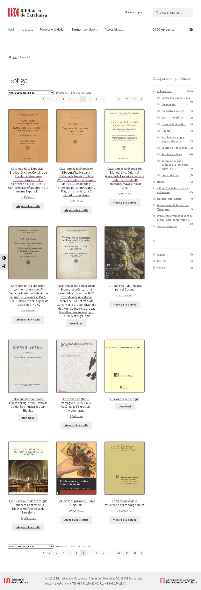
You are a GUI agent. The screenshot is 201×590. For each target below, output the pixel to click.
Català (161, 267)
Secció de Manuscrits (174, 147)
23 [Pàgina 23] (118, 99)
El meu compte (133, 12)
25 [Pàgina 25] (134, 99)
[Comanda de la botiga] (31, 92)
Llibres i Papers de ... (174, 124)
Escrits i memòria (172, 117)
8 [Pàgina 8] (96, 99)
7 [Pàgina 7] (90, 99)
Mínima (166, 131)
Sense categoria (167, 226)
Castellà (162, 261)
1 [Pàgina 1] (49, 99)
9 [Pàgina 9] (103, 99)
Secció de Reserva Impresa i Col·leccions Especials (175, 164)
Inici (11, 29)
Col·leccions (164, 91)
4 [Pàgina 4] (70, 99)
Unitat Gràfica (170, 175)
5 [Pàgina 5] (76, 99)
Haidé (160, 181)
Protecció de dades (52, 29)
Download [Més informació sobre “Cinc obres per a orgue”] (124, 406)
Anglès (161, 254)
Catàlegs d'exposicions (176, 98)
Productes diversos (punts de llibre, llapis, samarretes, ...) (175, 217)
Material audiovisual (169, 198)
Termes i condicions (85, 29)
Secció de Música (172, 154)
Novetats (27, 29)
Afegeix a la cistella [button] (28, 206)
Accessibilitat (114, 29)
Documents (169, 104)
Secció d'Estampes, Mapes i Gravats (173, 139)
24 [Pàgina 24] (127, 99)
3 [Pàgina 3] (63, 99)
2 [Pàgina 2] (56, 99)
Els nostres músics (173, 111)
